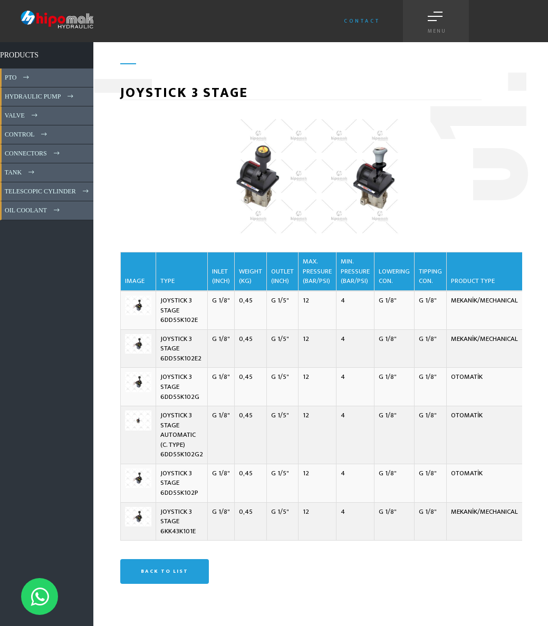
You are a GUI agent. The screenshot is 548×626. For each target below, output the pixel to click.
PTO (18, 77)
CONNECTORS (33, 153)
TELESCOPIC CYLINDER (47, 191)
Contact (362, 21)
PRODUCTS (19, 55)
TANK (20, 172)
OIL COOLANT (33, 210)
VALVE (22, 115)
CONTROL (27, 134)
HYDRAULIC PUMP (40, 96)
